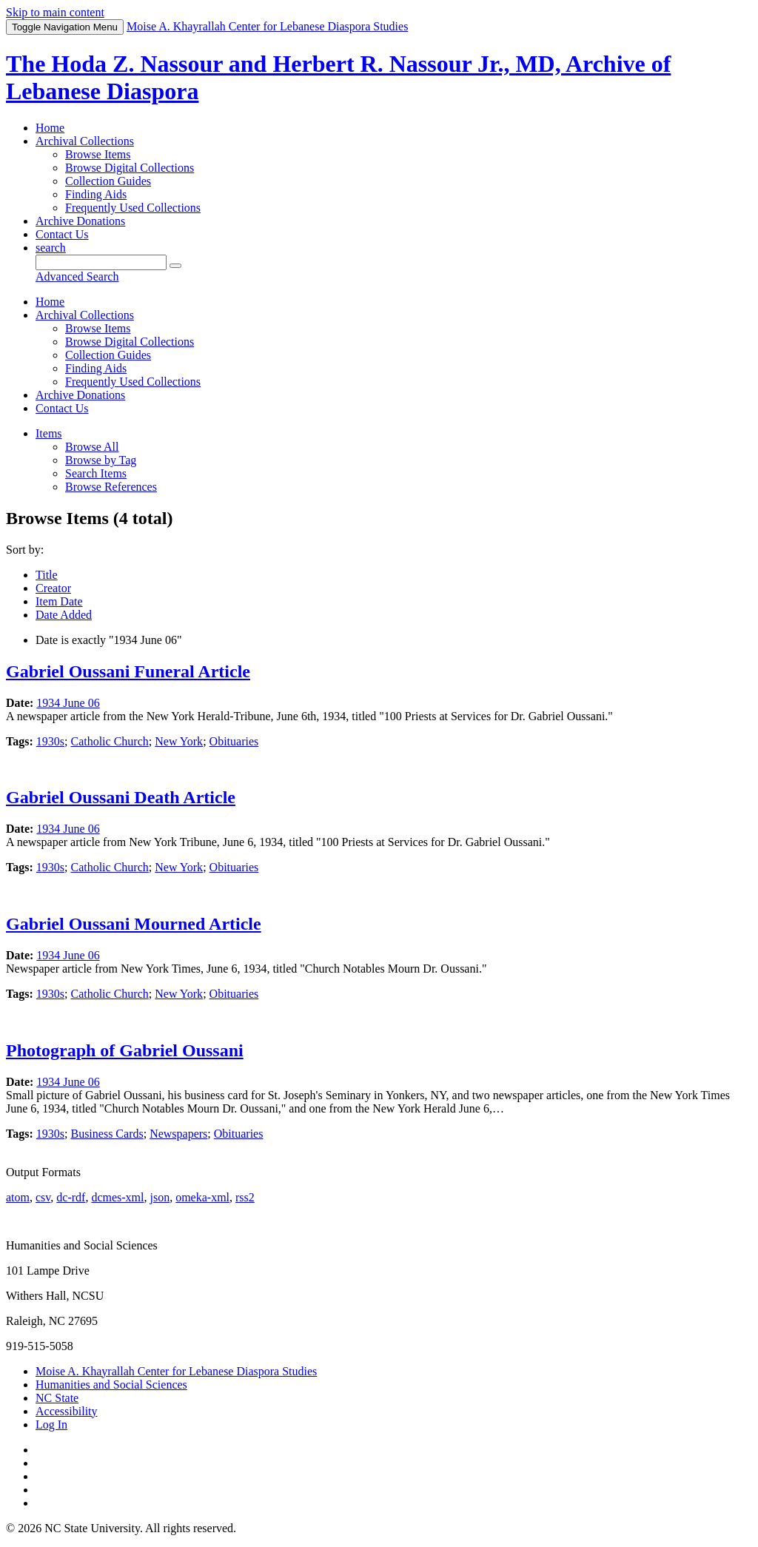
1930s (50, 741)
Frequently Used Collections (133, 207)
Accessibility (67, 1411)
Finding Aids (96, 194)
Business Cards (106, 1133)
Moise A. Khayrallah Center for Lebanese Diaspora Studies (176, 1371)
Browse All (91, 446)
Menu (65, 27)
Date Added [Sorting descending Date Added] (64, 614)
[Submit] (175, 266)
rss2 (245, 1197)
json (160, 1197)
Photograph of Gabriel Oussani (125, 1050)
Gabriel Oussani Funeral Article (128, 671)
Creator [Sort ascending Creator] (53, 588)
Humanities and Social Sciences (111, 1384)
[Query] (101, 262)
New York (179, 741)
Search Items (96, 473)
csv (43, 1197)
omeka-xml (202, 1197)
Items (49, 433)
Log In (51, 1424)
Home (50, 127)
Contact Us (62, 234)
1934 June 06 (67, 703)
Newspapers (178, 1133)
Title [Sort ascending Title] (47, 574)
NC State (57, 1398)
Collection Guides (108, 181)
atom (18, 1197)
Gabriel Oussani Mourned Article (133, 923)
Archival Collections (85, 141)
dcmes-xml (117, 1197)
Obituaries (234, 741)
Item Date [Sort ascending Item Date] (59, 601)
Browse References (111, 486)
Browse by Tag (100, 460)
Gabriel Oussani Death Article (120, 797)
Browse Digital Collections (129, 167)
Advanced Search (77, 276)
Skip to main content (55, 12)
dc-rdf (70, 1197)
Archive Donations (80, 221)
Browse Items (97, 154)
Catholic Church (109, 741)
